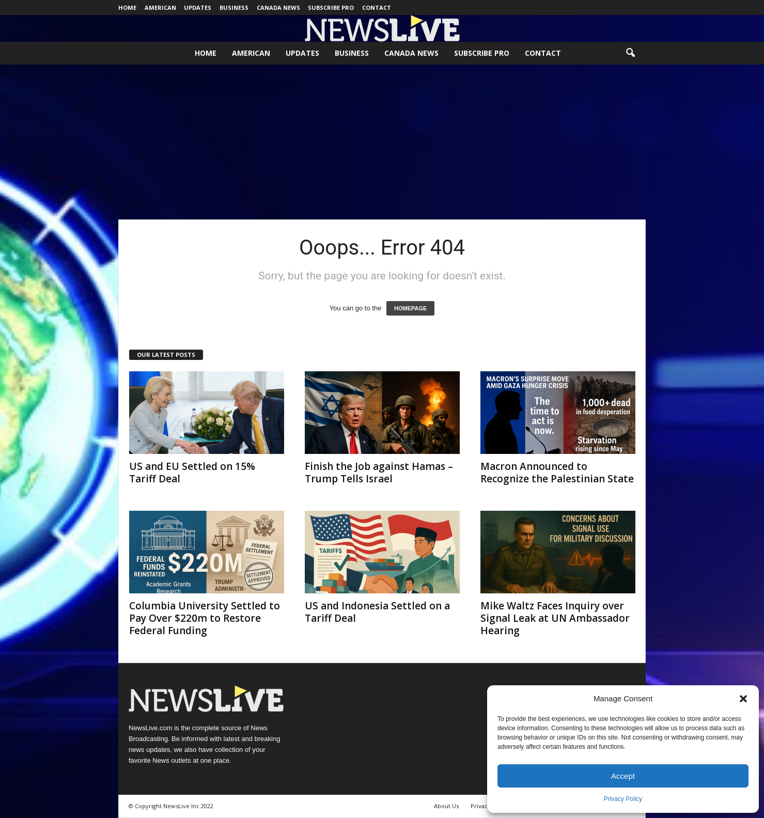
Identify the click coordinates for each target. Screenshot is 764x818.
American (160, 7)
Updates (197, 7)
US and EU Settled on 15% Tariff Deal (192, 472)
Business (234, 7)
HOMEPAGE (410, 308)
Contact (376, 7)
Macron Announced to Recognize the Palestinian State (557, 472)
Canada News (278, 7)
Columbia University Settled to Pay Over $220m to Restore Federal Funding (204, 618)
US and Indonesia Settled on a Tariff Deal (377, 612)
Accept (623, 776)
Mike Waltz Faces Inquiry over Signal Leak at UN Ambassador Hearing (555, 618)
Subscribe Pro (331, 7)
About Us (446, 806)
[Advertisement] (382, 142)
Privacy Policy (623, 799)
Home (127, 7)
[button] (743, 699)
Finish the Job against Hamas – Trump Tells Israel (379, 472)
